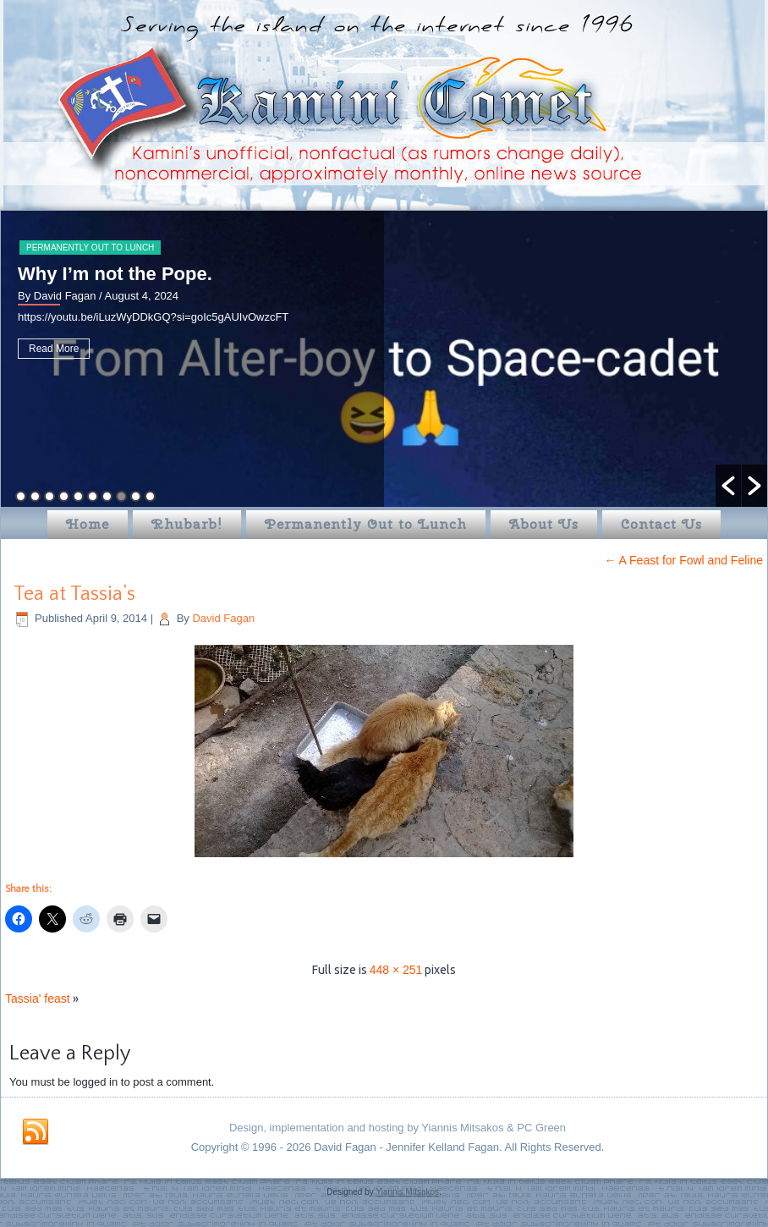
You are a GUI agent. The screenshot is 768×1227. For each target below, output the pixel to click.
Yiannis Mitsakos (407, 1192)
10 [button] (150, 496)
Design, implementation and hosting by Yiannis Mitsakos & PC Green (397, 1127)
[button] (728, 486)
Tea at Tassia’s (74, 594)
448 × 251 (396, 970)
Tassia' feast (37, 998)
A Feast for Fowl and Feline (683, 560)
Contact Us (661, 524)
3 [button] (49, 496)
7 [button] (106, 496)
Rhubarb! (186, 524)
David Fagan (223, 618)
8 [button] (121, 496)
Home (87, 524)
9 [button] (135, 496)
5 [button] (78, 496)
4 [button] (63, 496)
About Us (544, 524)
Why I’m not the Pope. (115, 273)
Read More (54, 349)
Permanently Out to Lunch (90, 247)
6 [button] (92, 496)
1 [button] (20, 496)
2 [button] (35, 496)
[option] (384, 359)
